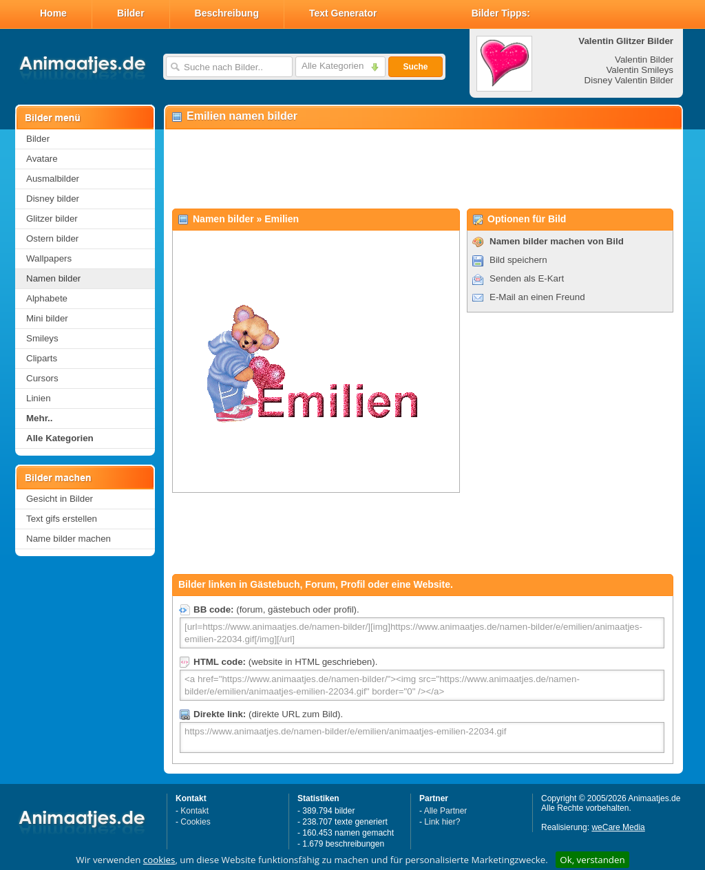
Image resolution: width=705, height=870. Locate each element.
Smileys (42, 338)
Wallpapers (49, 258)
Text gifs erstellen (61, 518)
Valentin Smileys (639, 70)
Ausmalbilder (52, 178)
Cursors (42, 378)
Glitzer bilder (52, 218)
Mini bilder (47, 318)
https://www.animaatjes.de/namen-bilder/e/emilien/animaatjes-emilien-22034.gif (422, 737)
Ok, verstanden (592, 859)
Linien (38, 398)
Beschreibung (227, 13)
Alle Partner (445, 811)
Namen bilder (53, 278)
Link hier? (442, 822)
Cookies (195, 822)
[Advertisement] (422, 169)
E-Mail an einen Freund (537, 297)
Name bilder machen (68, 538)
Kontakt (194, 811)
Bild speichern (518, 260)
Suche (415, 67)
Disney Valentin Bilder (629, 80)
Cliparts (41, 358)
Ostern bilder (52, 238)
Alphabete (46, 298)
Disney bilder (52, 198)
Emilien (281, 218)
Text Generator (343, 13)
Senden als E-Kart (527, 278)
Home (53, 13)
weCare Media (617, 827)
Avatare (42, 158)
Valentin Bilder (644, 59)
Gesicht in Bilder (59, 499)
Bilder (131, 13)
